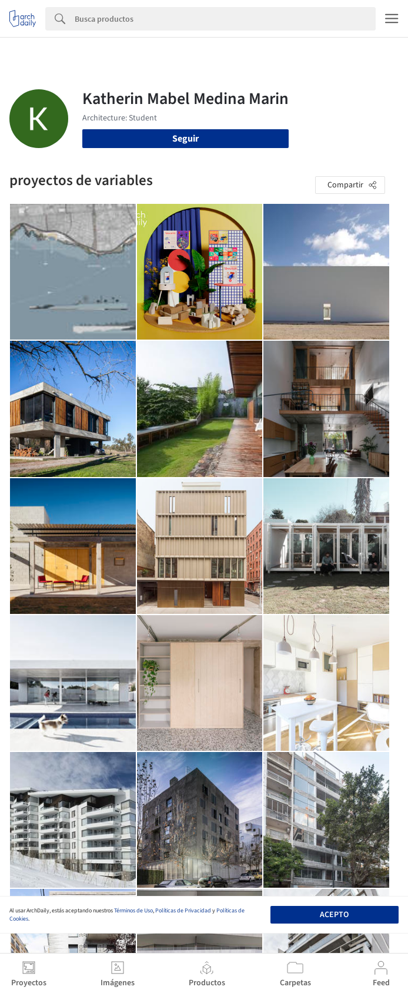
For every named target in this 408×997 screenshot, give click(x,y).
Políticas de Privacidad (183, 911)
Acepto (334, 915)
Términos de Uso (133, 911)
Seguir (185, 138)
